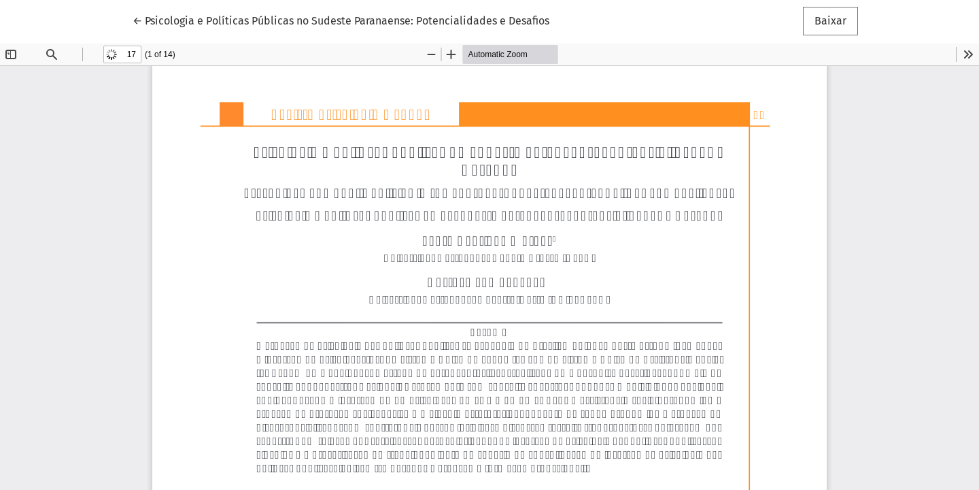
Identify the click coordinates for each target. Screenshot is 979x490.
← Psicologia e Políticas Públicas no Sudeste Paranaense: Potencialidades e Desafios (341, 19)
